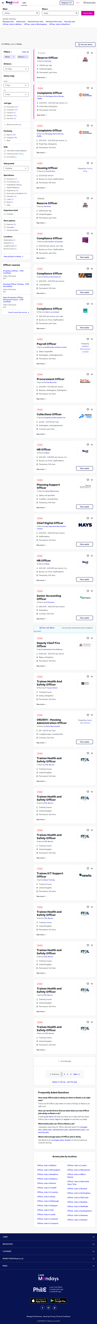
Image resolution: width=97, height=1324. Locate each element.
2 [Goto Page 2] (64, 1074)
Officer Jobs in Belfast (12, 24)
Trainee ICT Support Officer (50, 875)
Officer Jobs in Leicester (47, 1219)
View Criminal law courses (19, 312)
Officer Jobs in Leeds (46, 1214)
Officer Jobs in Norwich (77, 1188)
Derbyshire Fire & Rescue (53, 649)
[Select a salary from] (16, 85)
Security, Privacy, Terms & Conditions (56, 1316)
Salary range (9, 76)
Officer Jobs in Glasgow (47, 1205)
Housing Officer (47, 168)
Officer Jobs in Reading (77, 1202)
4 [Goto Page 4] (70, 1074)
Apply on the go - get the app (64, 1082)
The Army (47, 61)
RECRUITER (48, 1244)
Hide (6, 147)
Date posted (9, 163)
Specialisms (9, 175)
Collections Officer (49, 414)
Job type (7, 103)
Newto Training (49, 880)
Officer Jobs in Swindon (77, 1220)
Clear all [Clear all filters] (25, 52)
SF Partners (50, 602)
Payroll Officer (46, 344)
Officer (7, 44)
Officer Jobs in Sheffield (77, 1206)
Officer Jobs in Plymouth (77, 1197)
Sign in (58, 1119)
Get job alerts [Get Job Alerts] (85, 44)
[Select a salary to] (16, 94)
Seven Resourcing (52, 491)
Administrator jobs (35, 21)
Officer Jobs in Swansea (77, 1215)
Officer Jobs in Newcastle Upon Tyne (78, 1182)
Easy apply (84, 257)
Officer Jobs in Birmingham (35, 24)
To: (5, 90)
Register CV (66, 3)
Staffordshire (9, 240)
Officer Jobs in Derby (46, 1196)
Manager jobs (8, 21)
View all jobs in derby (14, 256)
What (5, 9)
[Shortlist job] (87, 52)
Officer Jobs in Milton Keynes (76, 1175)
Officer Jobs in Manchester (78, 1170)
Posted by (8, 131)
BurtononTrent (10, 249)
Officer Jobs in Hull (45, 1210)
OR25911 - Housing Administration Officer (52, 721)
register (66, 1119)
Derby (19, 44)
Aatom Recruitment (53, 726)
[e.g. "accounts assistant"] (21, 13)
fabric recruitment (52, 312)
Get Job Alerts (47, 628)
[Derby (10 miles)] (23, 56)
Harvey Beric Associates (54, 242)
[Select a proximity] (16, 69)
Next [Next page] (76, 1074)
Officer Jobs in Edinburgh (48, 1201)
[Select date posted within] (16, 168)
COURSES (48, 1251)
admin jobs (47, 1130)
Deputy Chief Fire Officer (48, 644)
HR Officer (44, 449)
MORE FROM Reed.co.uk (48, 1258)
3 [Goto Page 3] (67, 1074)
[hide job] (91, 52)
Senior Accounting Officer (49, 597)
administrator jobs (60, 1130)
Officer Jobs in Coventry (47, 1192)
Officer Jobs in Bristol (46, 1183)
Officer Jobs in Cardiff (46, 1188)
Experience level (11, 210)
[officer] (9, 56)
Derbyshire (9, 243)
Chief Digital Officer (50, 523)
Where (45, 9)
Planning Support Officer (48, 486)
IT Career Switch (51, 688)
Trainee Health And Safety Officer (49, 683)
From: (6, 81)
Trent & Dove (50, 171)
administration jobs (77, 1130)
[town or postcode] (60, 13)
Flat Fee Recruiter (50, 382)
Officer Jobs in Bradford (59, 24)
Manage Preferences (34, 1316)
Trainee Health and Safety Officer (49, 759)
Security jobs (69, 21)
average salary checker (61, 1140)
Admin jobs (21, 21)
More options (9, 221)
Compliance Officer (49, 238)
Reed (47, 453)
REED (48, 1266)
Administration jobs (54, 21)
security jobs (43, 1132)
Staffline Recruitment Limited (56, 347)
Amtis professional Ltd (52, 277)
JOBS (48, 1237)
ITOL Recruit (49, 765)
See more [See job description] (42, 77)
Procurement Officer (50, 379)
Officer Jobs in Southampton (79, 1211)
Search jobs (88, 13)
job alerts (49, 1116)
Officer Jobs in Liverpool (47, 1223)
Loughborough (10, 246)
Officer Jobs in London (77, 1165)
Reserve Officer (47, 57)
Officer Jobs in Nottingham (78, 1193)
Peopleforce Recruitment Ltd (54, 418)
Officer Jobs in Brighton (47, 1179)
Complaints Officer (49, 93)
